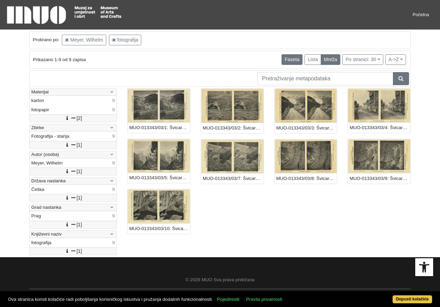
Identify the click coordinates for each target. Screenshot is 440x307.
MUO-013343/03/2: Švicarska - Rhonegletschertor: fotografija (233, 127)
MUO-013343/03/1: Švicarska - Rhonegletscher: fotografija (159, 127)
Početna (420, 14)
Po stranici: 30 (360, 59)
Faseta (292, 59)
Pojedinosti (228, 299)
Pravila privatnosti (264, 299)
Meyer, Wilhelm (84, 40)
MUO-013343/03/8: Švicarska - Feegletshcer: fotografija (306, 178)
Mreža (330, 59)
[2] (73, 118)
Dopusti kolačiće (412, 299)
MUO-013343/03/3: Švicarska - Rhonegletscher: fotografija (306, 127)
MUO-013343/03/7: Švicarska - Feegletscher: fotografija (233, 178)
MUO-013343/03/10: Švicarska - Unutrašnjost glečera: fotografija (159, 228)
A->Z (393, 59)
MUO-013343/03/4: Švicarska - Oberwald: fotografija (380, 127)
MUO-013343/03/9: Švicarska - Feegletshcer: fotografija (380, 178)
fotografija (125, 40)
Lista (313, 59)
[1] (73, 145)
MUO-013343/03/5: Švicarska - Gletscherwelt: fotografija (159, 177)
